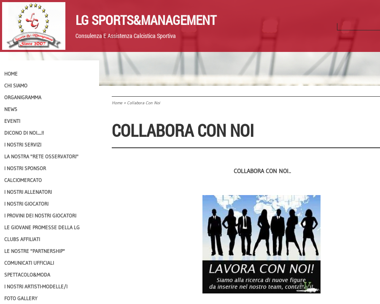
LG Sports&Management (145, 19)
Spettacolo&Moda (27, 274)
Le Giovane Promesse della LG (42, 227)
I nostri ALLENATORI (28, 192)
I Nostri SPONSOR (25, 168)
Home (117, 103)
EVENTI (12, 121)
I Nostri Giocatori (26, 204)
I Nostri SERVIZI (22, 144)
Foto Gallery (21, 298)
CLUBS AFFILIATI (22, 239)
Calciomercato (23, 180)
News (10, 109)
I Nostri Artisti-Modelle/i (35, 286)
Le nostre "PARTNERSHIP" (34, 251)
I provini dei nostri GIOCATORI (40, 215)
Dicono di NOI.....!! (24, 133)
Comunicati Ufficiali (29, 263)
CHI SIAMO (15, 85)
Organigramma (22, 97)
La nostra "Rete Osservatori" (41, 156)
